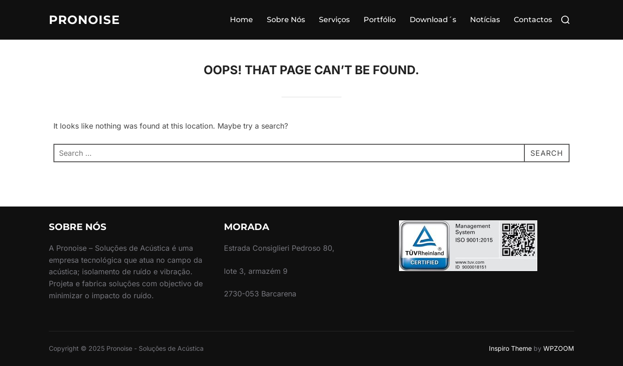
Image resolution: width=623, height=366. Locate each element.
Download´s (433, 19)
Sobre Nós (286, 19)
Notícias (485, 19)
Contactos (533, 19)
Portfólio (380, 19)
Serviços (334, 19)
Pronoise (84, 19)
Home (241, 19)
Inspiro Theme (510, 348)
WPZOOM (558, 348)
